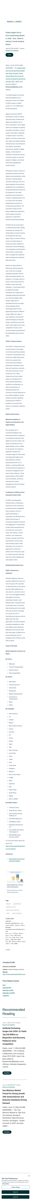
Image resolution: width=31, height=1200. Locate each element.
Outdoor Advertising (16, 913)
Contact (8, 950)
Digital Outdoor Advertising (12, 910)
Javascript (6, 995)
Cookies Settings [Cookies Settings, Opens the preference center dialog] (15, 1187)
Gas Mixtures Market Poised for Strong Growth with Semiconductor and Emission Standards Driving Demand (14, 1096)
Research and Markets (12, 50)
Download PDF (7, 988)
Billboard (8, 903)
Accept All (15, 1197)
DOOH (7, 913)
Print (4, 985)
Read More (7, 1073)
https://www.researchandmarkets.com (14, 974)
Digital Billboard (17, 903)
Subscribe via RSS (8, 990)
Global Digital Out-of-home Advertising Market (15, 886)
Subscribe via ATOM (9, 993)
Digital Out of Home (11, 907)
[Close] (29, 1176)
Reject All (15, 1192)
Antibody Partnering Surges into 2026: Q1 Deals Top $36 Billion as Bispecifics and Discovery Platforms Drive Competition (14, 1036)
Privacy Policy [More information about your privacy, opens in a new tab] (5, 1184)
